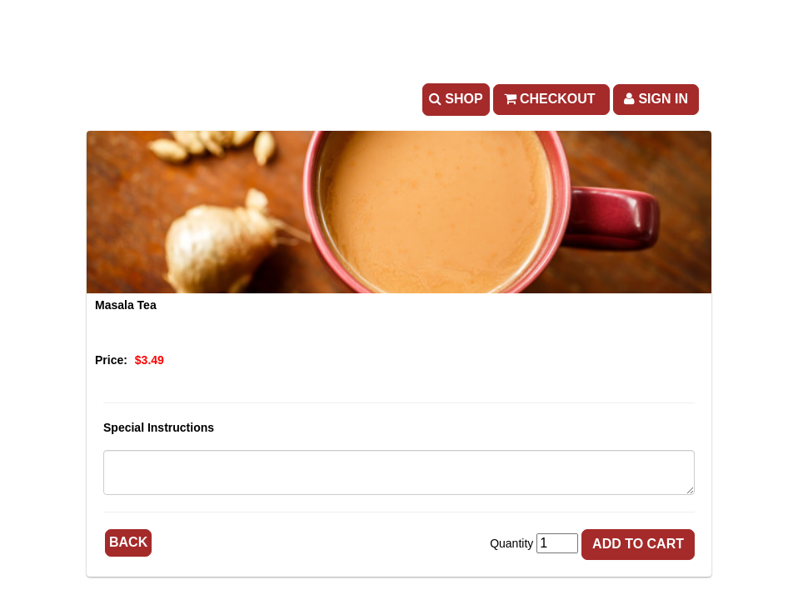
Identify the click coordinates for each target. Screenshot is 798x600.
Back (128, 542)
